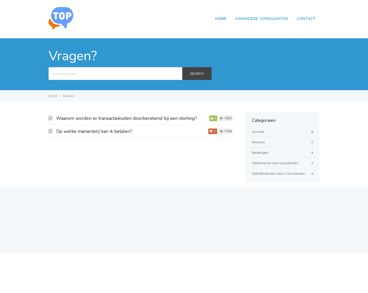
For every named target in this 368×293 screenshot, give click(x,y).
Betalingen (260, 152)
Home (220, 18)
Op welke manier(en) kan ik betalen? (94, 131)
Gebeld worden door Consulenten (278, 173)
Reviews (258, 142)
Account (258, 131)
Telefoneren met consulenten (275, 163)
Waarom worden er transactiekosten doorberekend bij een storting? (126, 118)
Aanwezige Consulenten (261, 18)
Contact (306, 18)
